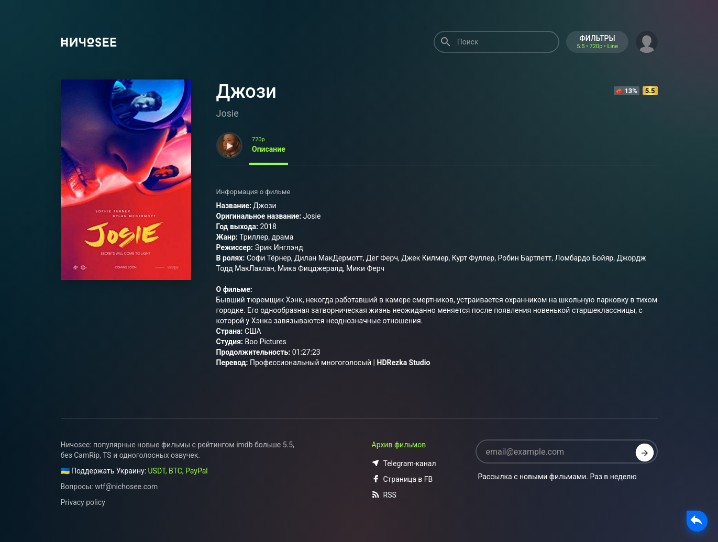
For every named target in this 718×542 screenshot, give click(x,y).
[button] (647, 41)
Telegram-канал (404, 463)
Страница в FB (402, 479)
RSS (384, 495)
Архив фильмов (399, 445)
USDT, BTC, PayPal (178, 471)
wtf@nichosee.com (126, 486)
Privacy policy (83, 502)
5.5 (650, 91)
